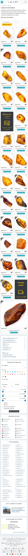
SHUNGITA (19, 493)
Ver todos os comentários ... (19, 532)
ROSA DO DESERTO (7, 491)
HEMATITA (19, 466)
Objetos (6, 344)
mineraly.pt (14, 551)
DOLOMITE (19, 459)
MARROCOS (6, 430)
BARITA (18, 452)
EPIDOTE (5, 461)
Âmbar (9, 5)
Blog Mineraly (5, 542)
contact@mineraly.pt (16, 544)
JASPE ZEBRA (6, 471)
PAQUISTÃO (6, 433)
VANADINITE (19, 497)
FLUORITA (5, 464)
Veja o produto (7, 45)
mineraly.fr (8, 548)
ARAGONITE (19, 450)
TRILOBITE (19, 495)
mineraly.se (22, 551)
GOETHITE (6, 466)
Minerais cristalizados (10, 342)
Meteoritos (6, 349)
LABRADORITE (20, 471)
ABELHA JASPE (6, 444)
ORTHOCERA (19, 480)
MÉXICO (5, 431)
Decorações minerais (9, 340)
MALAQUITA (19, 475)
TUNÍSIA (5, 435)
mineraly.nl (6, 551)
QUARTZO (19, 484)
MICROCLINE (19, 479)
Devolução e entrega (11, 539)
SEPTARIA (5, 493)
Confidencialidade (18, 538)
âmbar (3, 41)
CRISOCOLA (19, 457)
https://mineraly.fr (14, 545)
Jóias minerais (7, 347)
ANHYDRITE (19, 448)
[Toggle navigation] (25, 1)
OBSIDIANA (6, 480)
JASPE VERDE (6, 470)
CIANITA (18, 455)
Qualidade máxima (8, 355)
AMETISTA (19, 446)
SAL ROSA (19, 491)
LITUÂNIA (19, 428)
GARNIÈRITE (19, 464)
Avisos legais (11, 538)
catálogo (4, 5)
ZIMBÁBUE (19, 437)
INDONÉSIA (6, 428)
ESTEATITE (6, 462)
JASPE (18, 468)
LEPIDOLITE (6, 473)
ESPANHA (19, 424)
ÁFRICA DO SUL (6, 437)
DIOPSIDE (5, 459)
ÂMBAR (5, 498)
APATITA (5, 450)
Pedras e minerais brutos (10, 338)
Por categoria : (5, 365)
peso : (3, 394)
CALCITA (5, 453)
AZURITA (5, 452)
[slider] (3, 391)
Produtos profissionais (9, 356)
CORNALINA (6, 457)
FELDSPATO (19, 462)
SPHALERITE (6, 495)
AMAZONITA (6, 446)
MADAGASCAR (21, 430)
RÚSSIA (19, 433)
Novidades (6, 353)
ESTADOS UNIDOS (21, 435)
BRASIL (5, 421)
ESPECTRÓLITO (20, 461)
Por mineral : (5, 384)
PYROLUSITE (6, 484)
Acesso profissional (21, 539)
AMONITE (5, 448)
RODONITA (19, 489)
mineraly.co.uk (17, 548)
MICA (5, 479)
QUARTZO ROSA (7, 489)
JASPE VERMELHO (20, 470)
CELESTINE (6, 455)
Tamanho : (4, 398)
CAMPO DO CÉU (20, 453)
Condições (5, 538)
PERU (18, 431)
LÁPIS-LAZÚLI (19, 473)
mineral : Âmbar (7, 24)
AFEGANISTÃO (7, 419)
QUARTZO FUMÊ (7, 486)
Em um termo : (5, 379)
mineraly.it (14, 549)
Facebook (12, 542)
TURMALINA (6, 497)
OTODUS (5, 482)
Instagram (19, 542)
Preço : (3, 389)
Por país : (17, 384)
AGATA (18, 444)
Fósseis (5, 346)
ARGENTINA (20, 419)
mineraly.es (22, 549)
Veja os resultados (14, 411)
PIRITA (18, 482)
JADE (5, 468)
